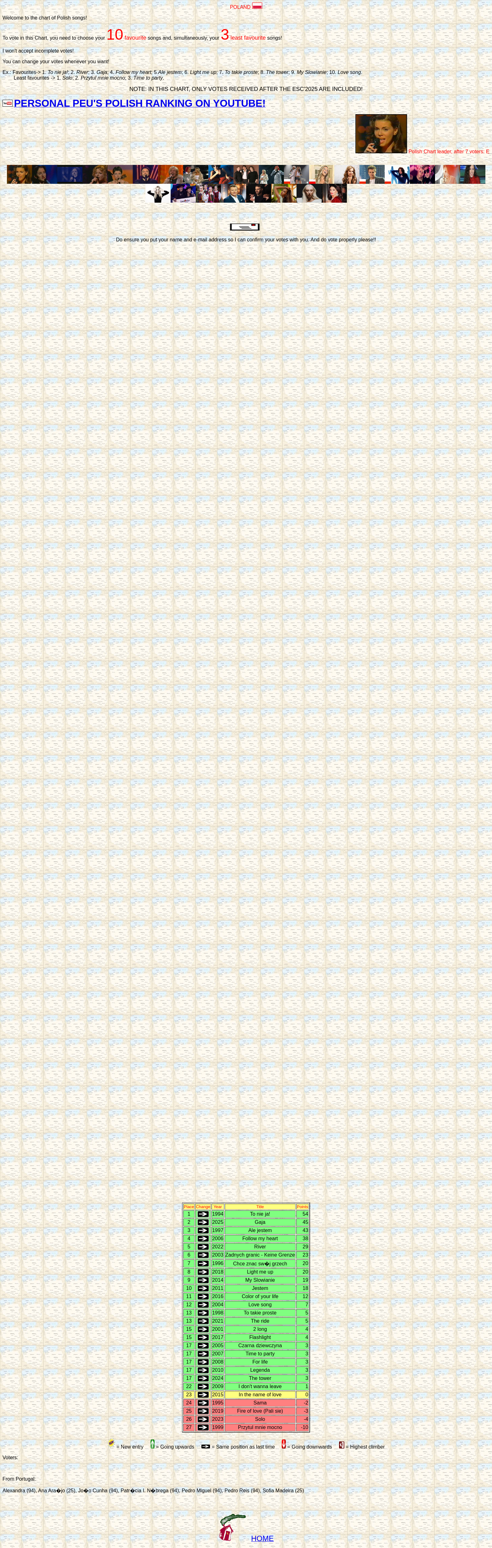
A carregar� (246, 722)
